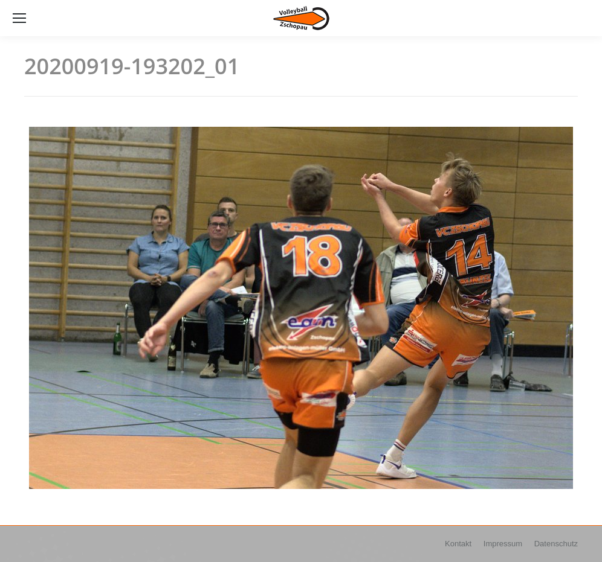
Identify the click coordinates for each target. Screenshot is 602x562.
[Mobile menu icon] (19, 18)
